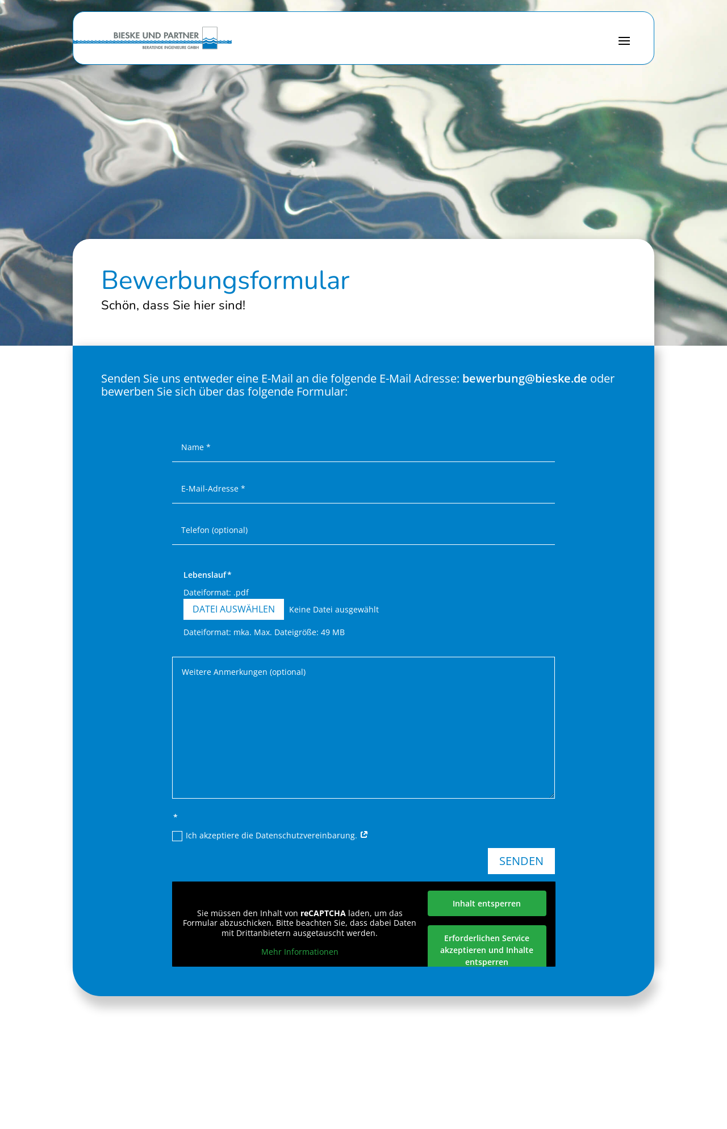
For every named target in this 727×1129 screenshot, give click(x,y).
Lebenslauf (204, 574)
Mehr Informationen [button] (300, 952)
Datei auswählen (234, 609)
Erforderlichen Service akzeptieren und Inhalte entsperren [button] (486, 950)
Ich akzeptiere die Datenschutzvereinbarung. (270, 835)
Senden (521, 860)
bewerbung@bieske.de (524, 378)
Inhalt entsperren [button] (487, 903)
